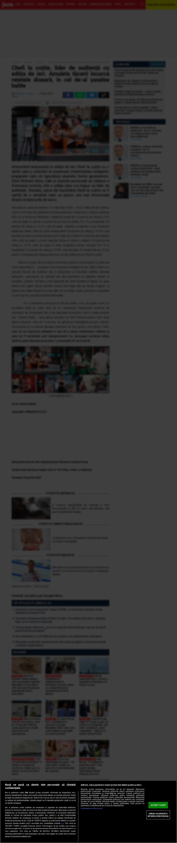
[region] (88, 811)
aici (62, 823)
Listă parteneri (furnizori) (91, 808)
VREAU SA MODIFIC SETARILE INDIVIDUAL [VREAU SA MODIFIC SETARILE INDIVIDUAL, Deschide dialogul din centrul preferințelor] (158, 814)
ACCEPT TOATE (158, 805)
